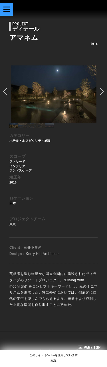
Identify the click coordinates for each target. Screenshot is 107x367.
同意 (53, 360)
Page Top (89, 347)
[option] (53, 94)
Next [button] (100, 91)
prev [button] (6, 91)
